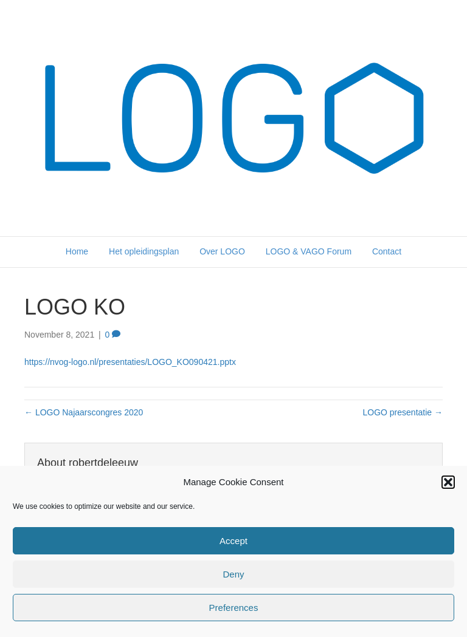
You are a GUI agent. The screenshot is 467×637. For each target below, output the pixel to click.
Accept (233, 541)
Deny (233, 574)
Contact (386, 251)
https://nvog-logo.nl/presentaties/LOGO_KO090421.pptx (130, 362)
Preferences (233, 607)
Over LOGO (222, 251)
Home (77, 251)
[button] (448, 482)
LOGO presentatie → (402, 412)
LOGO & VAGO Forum (308, 251)
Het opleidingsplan (144, 251)
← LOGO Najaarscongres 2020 (83, 412)
